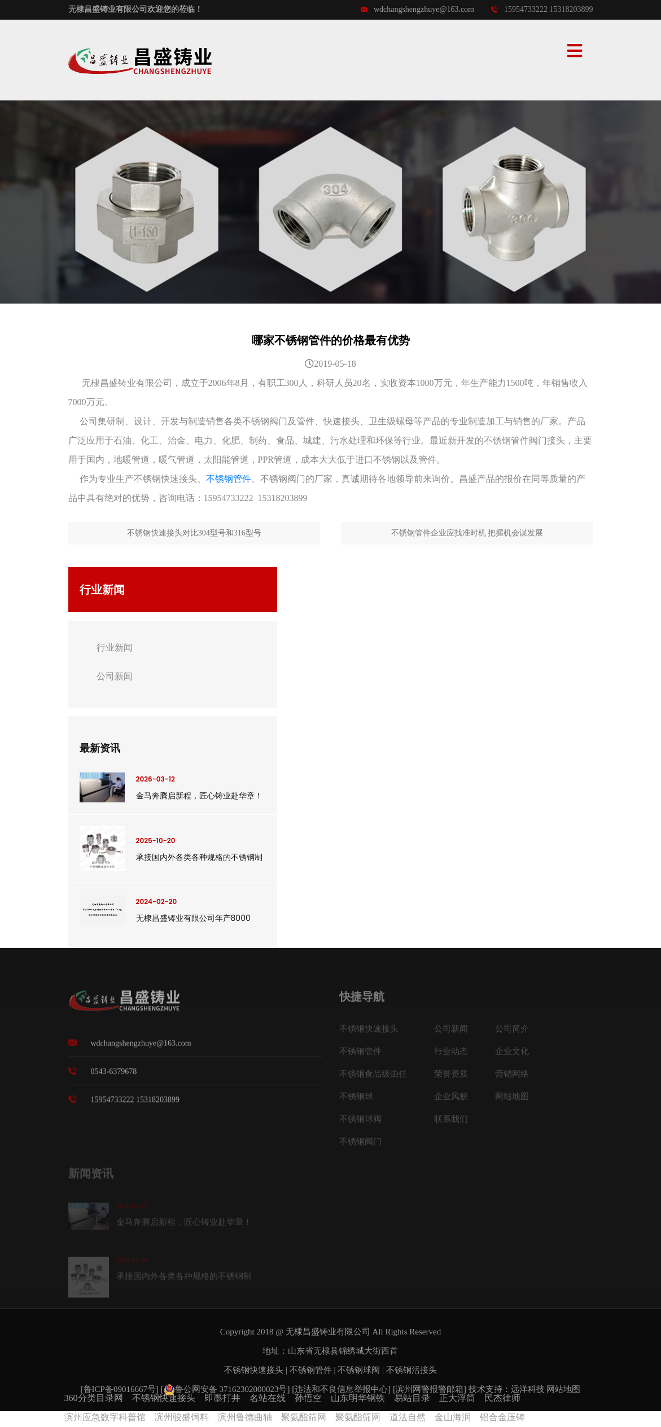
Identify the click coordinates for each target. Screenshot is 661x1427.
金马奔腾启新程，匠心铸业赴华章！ (199, 795)
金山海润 (453, 1417)
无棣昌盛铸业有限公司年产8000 (193, 918)
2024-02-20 (156, 901)
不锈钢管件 (228, 479)
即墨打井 (222, 1398)
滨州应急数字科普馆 (105, 1417)
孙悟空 (308, 1398)
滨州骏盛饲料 (182, 1417)
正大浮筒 (457, 1398)
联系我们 (451, 1122)
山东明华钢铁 (358, 1398)
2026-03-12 (155, 779)
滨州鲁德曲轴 (245, 1417)
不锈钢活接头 (411, 1370)
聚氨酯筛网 (303, 1417)
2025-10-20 (156, 840)
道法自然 (407, 1417)
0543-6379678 (114, 1075)
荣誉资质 (451, 1077)
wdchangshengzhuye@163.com (417, 9)
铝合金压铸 (502, 1417)
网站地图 (512, 1100)
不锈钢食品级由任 (373, 1077)
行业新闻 (115, 647)
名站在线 (267, 1398)
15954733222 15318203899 (542, 9)
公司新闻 (115, 676)
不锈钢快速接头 (369, 1032)
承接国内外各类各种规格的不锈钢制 (199, 857)
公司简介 (512, 1032)
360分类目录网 (93, 1398)
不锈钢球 (356, 1100)
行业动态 (451, 1055)
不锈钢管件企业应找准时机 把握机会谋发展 (467, 533)
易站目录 (412, 1398)
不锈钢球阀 (360, 1122)
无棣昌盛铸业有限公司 (328, 1331)
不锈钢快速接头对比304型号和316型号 (194, 533)
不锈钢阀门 (360, 1145)
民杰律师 (502, 1398)
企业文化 (512, 1055)
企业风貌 (451, 1100)
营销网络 (512, 1077)
